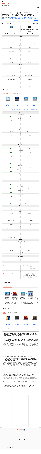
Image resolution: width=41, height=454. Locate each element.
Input (18, 33)
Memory (33, 33)
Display (8, 33)
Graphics (28, 33)
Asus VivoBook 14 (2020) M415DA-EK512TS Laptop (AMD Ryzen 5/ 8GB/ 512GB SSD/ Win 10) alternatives (20, 110)
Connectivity (14, 33)
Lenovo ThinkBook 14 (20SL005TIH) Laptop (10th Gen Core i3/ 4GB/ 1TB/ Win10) (21, 18)
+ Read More (36, 20)
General (4, 33)
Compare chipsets (11, 435)
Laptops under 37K (6, 328)
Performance (23, 33)
